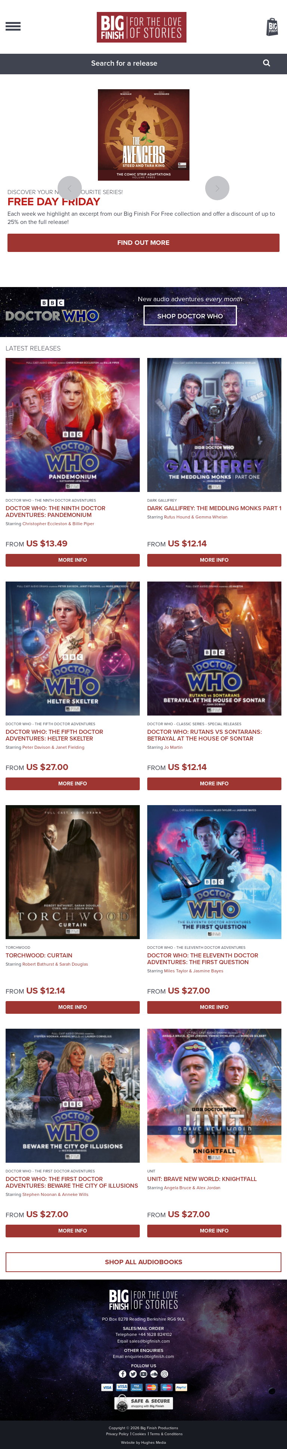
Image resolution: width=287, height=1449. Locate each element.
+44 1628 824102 (155, 1334)
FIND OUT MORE (143, 242)
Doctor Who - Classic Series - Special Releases (194, 724)
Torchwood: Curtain (39, 955)
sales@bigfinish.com (149, 1341)
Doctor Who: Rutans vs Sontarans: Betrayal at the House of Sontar (204, 735)
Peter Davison (36, 747)
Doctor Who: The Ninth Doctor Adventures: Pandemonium (55, 511)
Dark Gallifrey (162, 500)
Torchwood (18, 947)
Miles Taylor (176, 970)
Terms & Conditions (166, 1434)
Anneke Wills (75, 1194)
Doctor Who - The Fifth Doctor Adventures (50, 724)
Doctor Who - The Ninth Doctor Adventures (51, 500)
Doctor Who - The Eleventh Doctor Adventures (196, 947)
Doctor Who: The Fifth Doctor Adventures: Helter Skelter (54, 735)
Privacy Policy (117, 1434)
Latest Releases (33, 348)
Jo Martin (173, 747)
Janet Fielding (70, 747)
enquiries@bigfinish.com (149, 1356)
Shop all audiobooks (143, 1262)
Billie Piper (83, 523)
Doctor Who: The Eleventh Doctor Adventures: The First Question (202, 958)
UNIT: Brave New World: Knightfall (202, 1179)
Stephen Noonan (39, 1194)
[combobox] (134, 63)
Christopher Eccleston (44, 523)
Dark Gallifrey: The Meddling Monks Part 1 (214, 508)
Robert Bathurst (38, 964)
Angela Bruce (177, 1187)
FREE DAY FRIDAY (53, 201)
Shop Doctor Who (190, 316)
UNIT (151, 1171)
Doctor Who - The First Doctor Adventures (50, 1171)
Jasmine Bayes (208, 970)
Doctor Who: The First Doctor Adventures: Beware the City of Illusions (72, 1182)
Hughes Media (153, 1442)
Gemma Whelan (211, 517)
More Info (72, 560)
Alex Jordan (208, 1187)
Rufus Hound (177, 517)
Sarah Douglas (73, 964)
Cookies (139, 1434)
